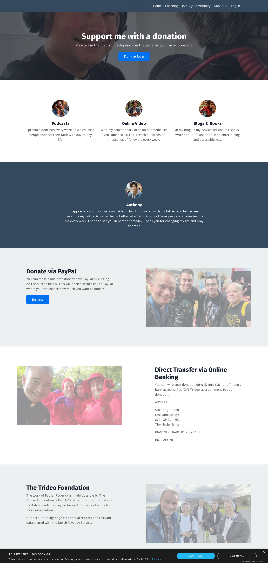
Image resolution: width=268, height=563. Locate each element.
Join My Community (196, 6)
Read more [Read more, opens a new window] (157, 559)
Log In (235, 6)
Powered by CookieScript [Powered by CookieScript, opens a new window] (252, 561)
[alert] (134, 556)
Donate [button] (38, 299)
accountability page (47, 518)
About (220, 6)
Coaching (172, 6)
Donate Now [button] (134, 56)
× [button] (264, 552)
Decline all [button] (237, 555)
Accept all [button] (195, 555)
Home (157, 6)
